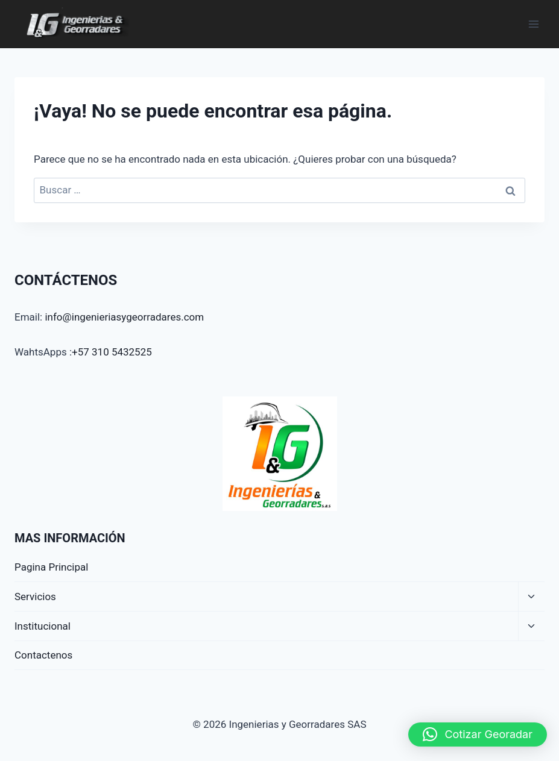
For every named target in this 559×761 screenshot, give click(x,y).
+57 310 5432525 (112, 352)
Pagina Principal (51, 567)
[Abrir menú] (533, 23)
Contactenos (43, 655)
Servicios (35, 596)
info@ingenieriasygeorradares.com (124, 317)
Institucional (42, 626)
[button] (477, 734)
